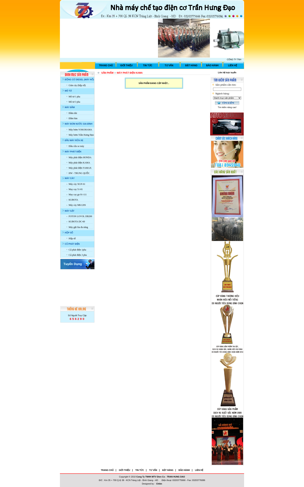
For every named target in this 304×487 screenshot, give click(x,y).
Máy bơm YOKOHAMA (80, 129)
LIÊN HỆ (232, 65)
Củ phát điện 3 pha (78, 255)
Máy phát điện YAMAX (80, 168)
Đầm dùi (73, 113)
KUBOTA (73, 199)
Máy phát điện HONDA (80, 157)
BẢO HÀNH (212, 65)
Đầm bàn (73, 118)
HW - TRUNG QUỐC (79, 173)
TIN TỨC (147, 65)
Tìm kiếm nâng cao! (227, 107)
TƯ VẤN (169, 65)
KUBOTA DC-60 (77, 221)
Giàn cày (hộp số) (77, 85)
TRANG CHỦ (106, 65)
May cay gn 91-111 (78, 194)
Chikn (159, 484)
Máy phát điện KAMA (79, 162)
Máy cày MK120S (77, 205)
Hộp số (72, 238)
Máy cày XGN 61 (77, 184)
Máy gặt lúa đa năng (78, 227)
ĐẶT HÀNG (191, 65)
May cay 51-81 (76, 189)
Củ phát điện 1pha (77, 249)
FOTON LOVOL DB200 (80, 216)
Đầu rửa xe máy (76, 146)
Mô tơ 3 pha (74, 101)
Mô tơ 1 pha (74, 96)
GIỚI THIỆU (126, 65)
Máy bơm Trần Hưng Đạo (81, 135)
